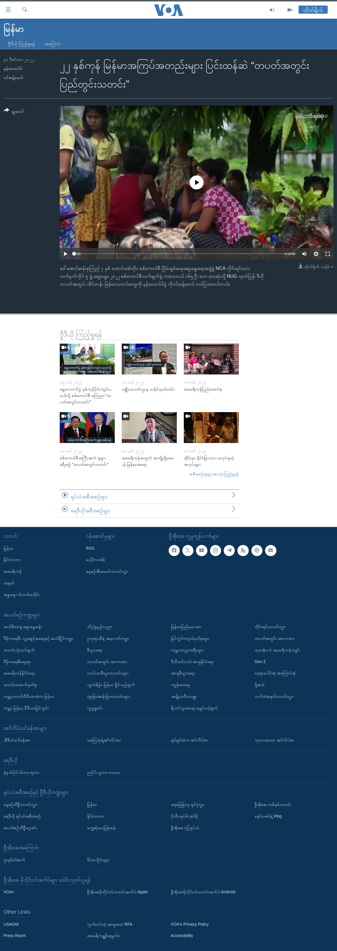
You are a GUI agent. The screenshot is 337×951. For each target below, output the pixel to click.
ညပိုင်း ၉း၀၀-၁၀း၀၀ (103, 772)
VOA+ (9, 892)
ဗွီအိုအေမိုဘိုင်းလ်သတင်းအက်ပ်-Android (203, 892)
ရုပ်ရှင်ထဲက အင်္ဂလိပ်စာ (189, 740)
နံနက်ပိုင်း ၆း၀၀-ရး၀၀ (21, 772)
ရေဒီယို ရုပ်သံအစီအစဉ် (22, 816)
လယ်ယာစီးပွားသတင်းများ (107, 673)
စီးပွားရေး (95, 650)
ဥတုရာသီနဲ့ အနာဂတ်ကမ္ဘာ (108, 638)
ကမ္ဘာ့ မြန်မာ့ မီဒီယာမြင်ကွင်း (26, 708)
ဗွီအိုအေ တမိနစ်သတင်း (273, 804)
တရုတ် (8, 583)
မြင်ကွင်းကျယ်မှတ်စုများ (190, 638)
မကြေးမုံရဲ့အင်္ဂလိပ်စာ (104, 740)
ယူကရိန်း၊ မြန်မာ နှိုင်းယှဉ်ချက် (111, 684)
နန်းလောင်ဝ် (12, 68)
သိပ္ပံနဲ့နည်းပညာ (99, 626)
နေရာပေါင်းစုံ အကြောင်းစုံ (275, 673)
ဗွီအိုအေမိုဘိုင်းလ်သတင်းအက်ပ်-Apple (117, 892)
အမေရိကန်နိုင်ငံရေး (19, 673)
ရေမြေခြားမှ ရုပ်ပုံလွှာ (188, 804)
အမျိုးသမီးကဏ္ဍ (184, 696)
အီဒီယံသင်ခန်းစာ (16, 740)
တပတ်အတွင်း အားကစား (107, 661)
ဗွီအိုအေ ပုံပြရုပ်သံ (185, 827)
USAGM (10, 924)
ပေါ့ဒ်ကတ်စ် (95, 559)
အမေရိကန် (12, 571)
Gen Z (260, 661)
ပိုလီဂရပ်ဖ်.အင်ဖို (184, 816)
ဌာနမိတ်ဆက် (14, 859)
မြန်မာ (8, 548)
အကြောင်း (52, 43)
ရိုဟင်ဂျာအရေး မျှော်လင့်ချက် (194, 708)
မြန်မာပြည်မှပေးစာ (186, 626)
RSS (90, 548)
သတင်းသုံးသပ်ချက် (19, 650)
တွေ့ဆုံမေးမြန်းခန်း (101, 827)
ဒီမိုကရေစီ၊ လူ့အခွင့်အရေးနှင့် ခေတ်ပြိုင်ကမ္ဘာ (38, 638)
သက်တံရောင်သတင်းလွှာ (274, 696)
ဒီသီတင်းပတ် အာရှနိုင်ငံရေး (192, 661)
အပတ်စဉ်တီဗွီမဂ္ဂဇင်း (20, 827)
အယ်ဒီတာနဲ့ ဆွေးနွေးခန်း (22, 626)
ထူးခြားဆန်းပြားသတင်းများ (108, 696)
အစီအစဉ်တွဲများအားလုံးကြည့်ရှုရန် (214, 474)
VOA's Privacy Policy (190, 924)
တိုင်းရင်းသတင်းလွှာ (270, 626)
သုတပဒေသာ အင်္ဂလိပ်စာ (274, 740)
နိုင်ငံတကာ (12, 559)
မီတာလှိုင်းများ (98, 859)
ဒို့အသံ (260, 684)
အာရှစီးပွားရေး (183, 673)
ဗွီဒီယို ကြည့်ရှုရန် (21, 43)
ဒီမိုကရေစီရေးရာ (17, 661)
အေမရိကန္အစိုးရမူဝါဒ (103, 936)
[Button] (14, 112)
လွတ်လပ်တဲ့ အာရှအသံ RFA (109, 924)
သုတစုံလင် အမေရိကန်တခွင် (277, 650)
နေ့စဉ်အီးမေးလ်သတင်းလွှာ (107, 571)
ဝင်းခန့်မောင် (13, 77)
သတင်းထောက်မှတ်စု (20, 684)
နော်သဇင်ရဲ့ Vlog (268, 816)
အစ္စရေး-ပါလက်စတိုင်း (21, 594)
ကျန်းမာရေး (180, 684)
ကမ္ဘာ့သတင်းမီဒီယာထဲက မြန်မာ (28, 696)
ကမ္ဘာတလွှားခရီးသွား (187, 650)
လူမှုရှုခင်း (94, 708)
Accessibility (182, 936)
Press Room (14, 936)
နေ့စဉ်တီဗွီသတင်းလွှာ (20, 804)
